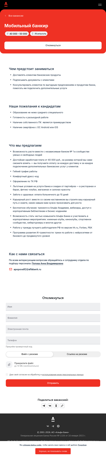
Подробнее (82, 445)
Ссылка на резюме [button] (77, 354)
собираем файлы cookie (32, 445)
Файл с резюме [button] (29, 354)
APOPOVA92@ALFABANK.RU (27, 269)
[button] (13, 15)
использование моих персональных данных (63, 374)
